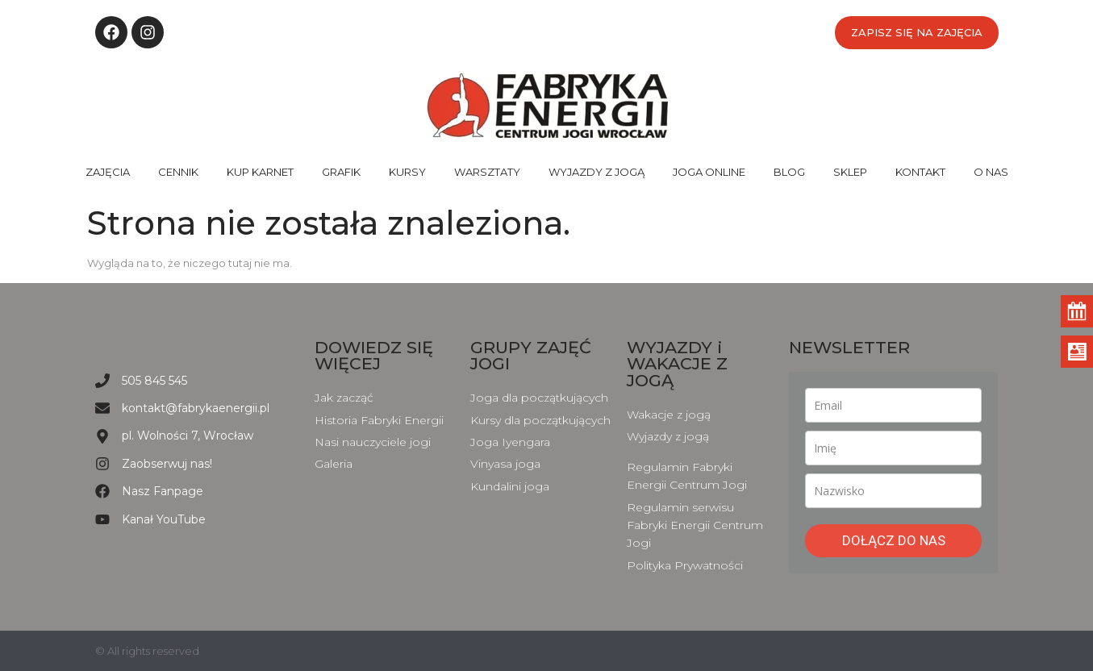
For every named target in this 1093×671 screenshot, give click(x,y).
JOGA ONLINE (709, 171)
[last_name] (893, 490)
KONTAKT (920, 171)
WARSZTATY (487, 171)
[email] (893, 405)
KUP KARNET (260, 171)
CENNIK (178, 171)
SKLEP (850, 171)
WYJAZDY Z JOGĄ (597, 171)
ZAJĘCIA (108, 171)
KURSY (407, 171)
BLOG (789, 171)
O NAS (991, 171)
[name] (893, 448)
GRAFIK (341, 171)
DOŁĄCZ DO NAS (893, 540)
